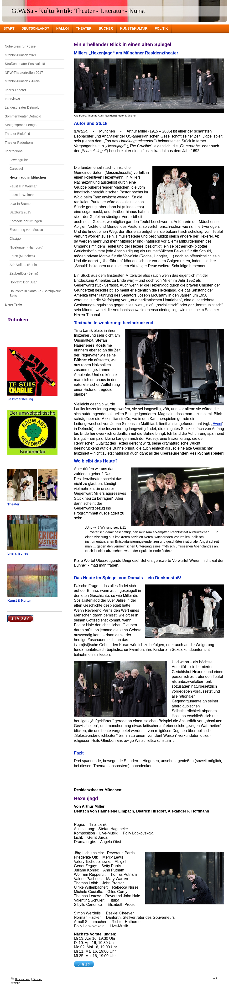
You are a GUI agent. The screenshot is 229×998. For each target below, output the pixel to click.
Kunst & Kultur (19, 600)
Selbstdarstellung (20, 399)
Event (217, 424)
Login (215, 978)
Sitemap (37, 979)
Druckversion (20, 979)
